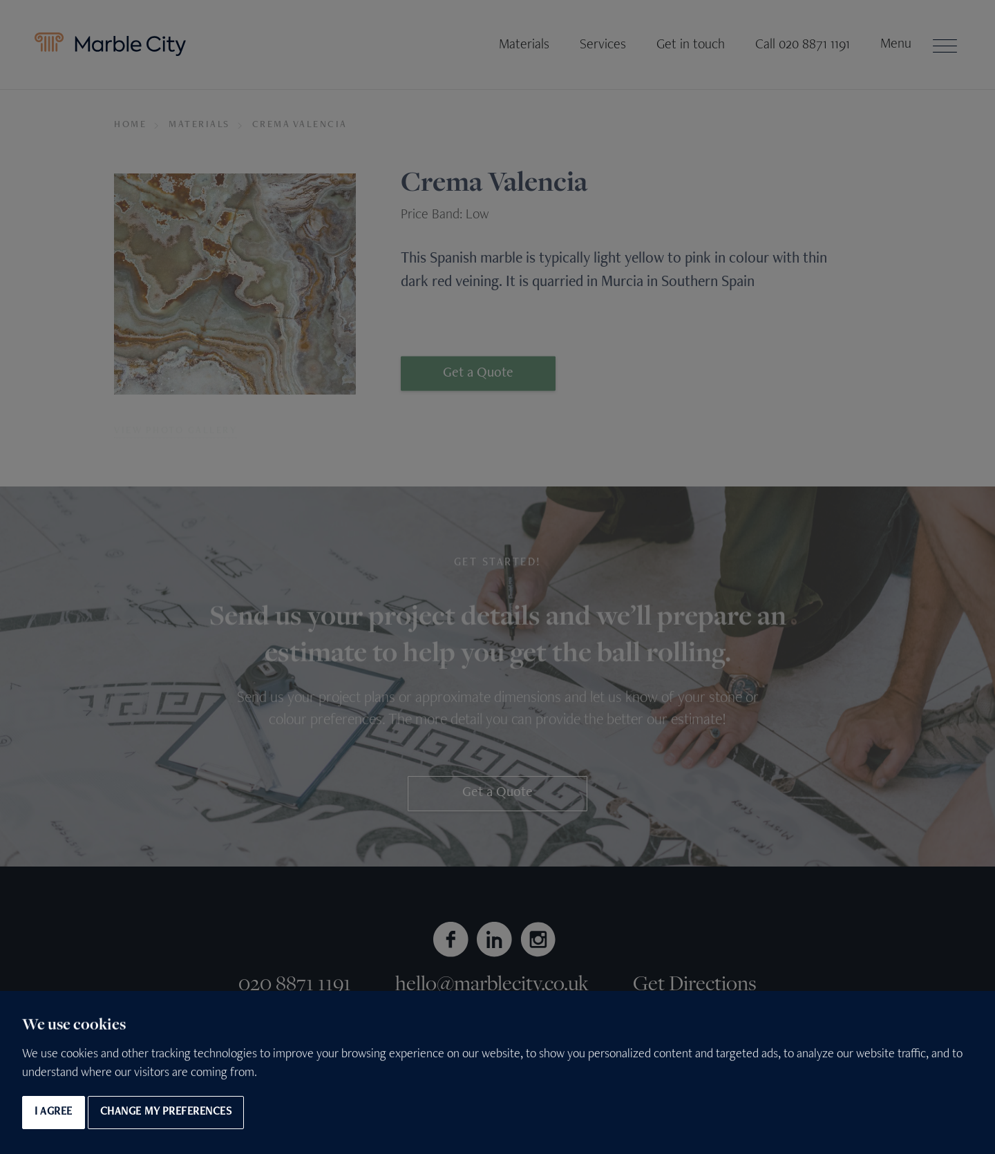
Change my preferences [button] (166, 1112)
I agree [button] (54, 1112)
